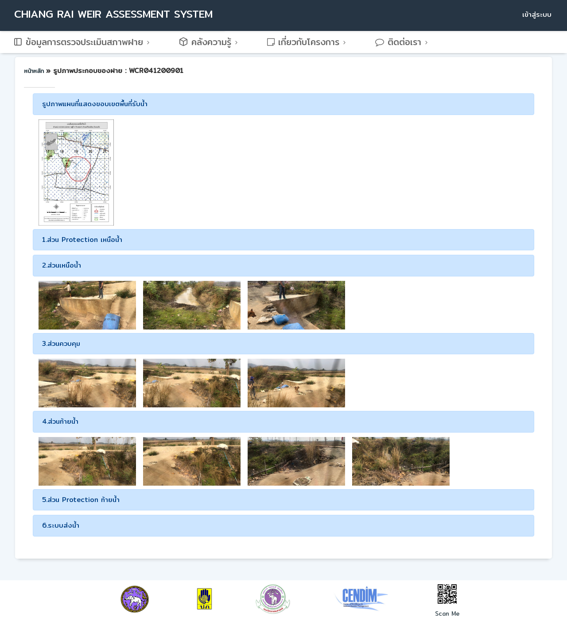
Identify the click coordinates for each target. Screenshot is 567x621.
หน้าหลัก (35, 70)
